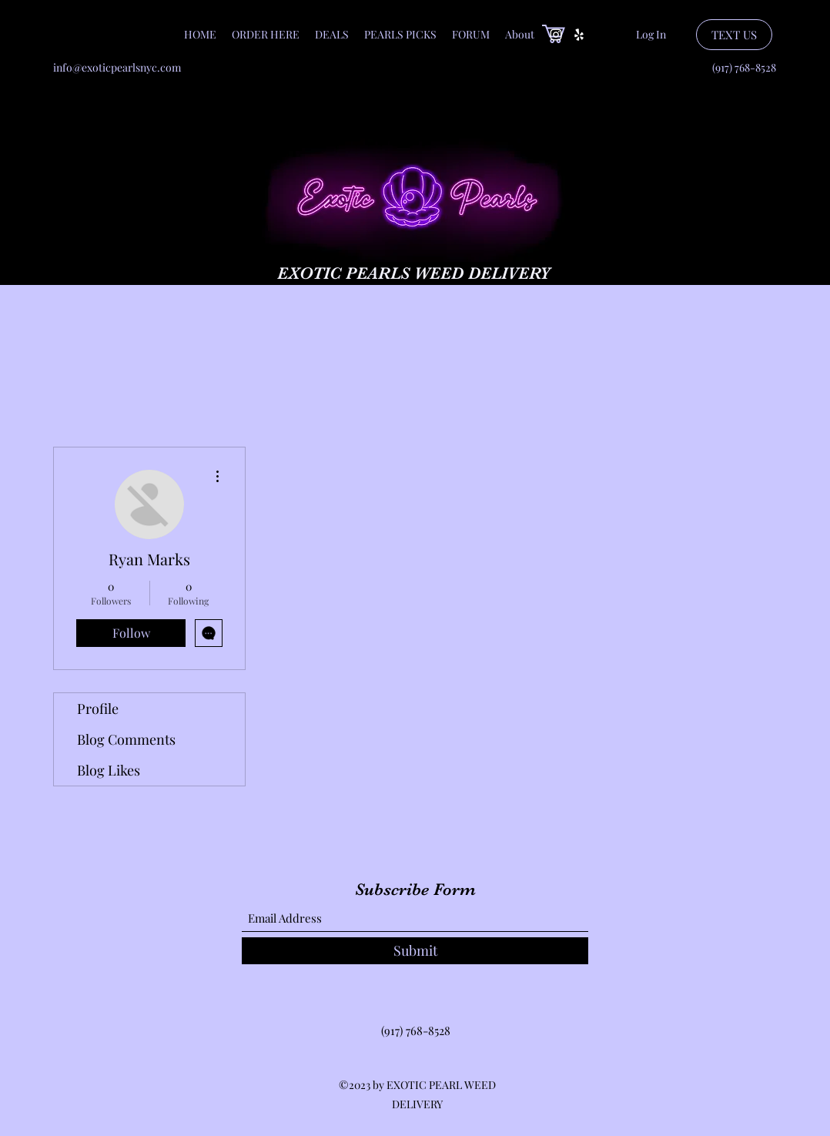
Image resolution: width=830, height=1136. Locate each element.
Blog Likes (108, 770)
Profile (98, 708)
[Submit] (415, 950)
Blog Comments (126, 739)
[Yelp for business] (579, 34)
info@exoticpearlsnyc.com (117, 67)
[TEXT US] (734, 34)
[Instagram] (556, 34)
